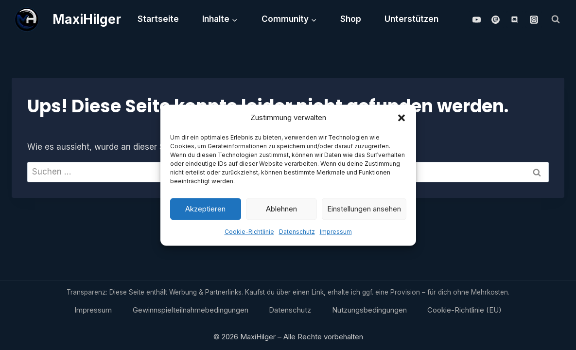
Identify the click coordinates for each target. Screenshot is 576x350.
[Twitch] (496, 19)
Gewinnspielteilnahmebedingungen (190, 310)
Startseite (158, 19)
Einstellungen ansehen (364, 210)
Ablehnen (281, 210)
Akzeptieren (205, 210)
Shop (350, 19)
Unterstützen (411, 19)
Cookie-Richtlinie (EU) (464, 310)
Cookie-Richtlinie (249, 233)
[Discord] (514, 19)
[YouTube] (477, 19)
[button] (401, 119)
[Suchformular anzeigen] (555, 19)
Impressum (336, 233)
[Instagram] (533, 19)
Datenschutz (297, 233)
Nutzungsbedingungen (369, 310)
